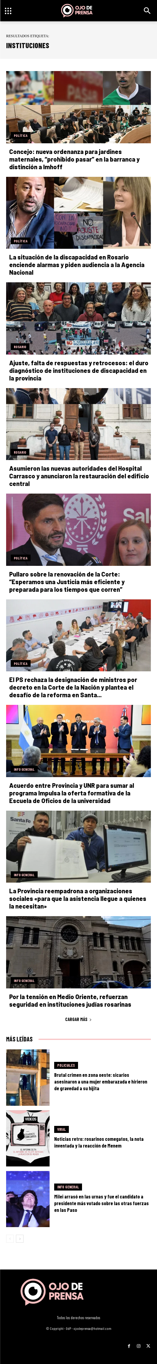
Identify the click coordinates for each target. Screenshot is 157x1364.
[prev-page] (10, 1239)
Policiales (66, 1065)
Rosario (20, 347)
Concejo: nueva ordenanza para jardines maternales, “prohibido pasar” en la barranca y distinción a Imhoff (74, 159)
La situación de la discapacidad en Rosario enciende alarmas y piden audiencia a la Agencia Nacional (76, 264)
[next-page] (20, 1239)
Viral (61, 1129)
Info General (24, 769)
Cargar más (78, 1019)
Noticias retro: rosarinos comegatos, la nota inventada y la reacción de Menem (99, 1142)
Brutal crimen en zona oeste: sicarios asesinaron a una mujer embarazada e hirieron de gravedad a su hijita (100, 1081)
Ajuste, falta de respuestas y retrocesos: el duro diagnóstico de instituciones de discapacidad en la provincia (78, 370)
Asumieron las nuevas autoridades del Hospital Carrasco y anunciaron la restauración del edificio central (79, 476)
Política (21, 135)
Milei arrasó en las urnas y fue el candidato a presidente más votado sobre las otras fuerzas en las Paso (101, 1203)
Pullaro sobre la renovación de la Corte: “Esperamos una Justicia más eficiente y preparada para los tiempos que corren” (67, 581)
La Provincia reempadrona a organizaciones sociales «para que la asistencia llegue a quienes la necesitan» (77, 898)
